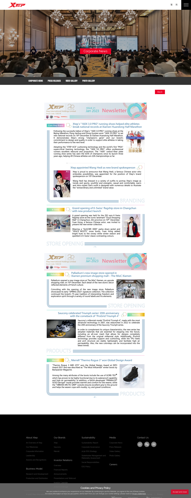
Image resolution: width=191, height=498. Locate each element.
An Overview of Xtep (34, 478)
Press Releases (54, 80)
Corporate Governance (91, 482)
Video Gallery (71, 80)
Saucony (57, 482)
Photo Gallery (88, 80)
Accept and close (180, 492)
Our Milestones (32, 482)
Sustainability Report (90, 478)
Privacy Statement (139, 494)
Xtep (56, 478)
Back (159, 92)
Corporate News (36, 80)
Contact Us (143, 472)
